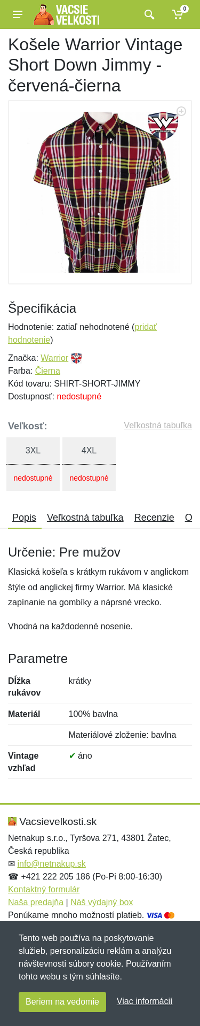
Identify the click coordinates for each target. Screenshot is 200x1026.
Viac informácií (145, 1001)
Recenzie (154, 517)
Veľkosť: (27, 426)
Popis (24, 517)
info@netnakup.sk (51, 863)
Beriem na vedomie (62, 1001)
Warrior (54, 357)
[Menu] (17, 14)
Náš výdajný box (101, 902)
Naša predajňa (35, 902)
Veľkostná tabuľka (158, 425)
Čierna (47, 370)
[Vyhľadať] (148, 14)
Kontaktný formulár (43, 889)
